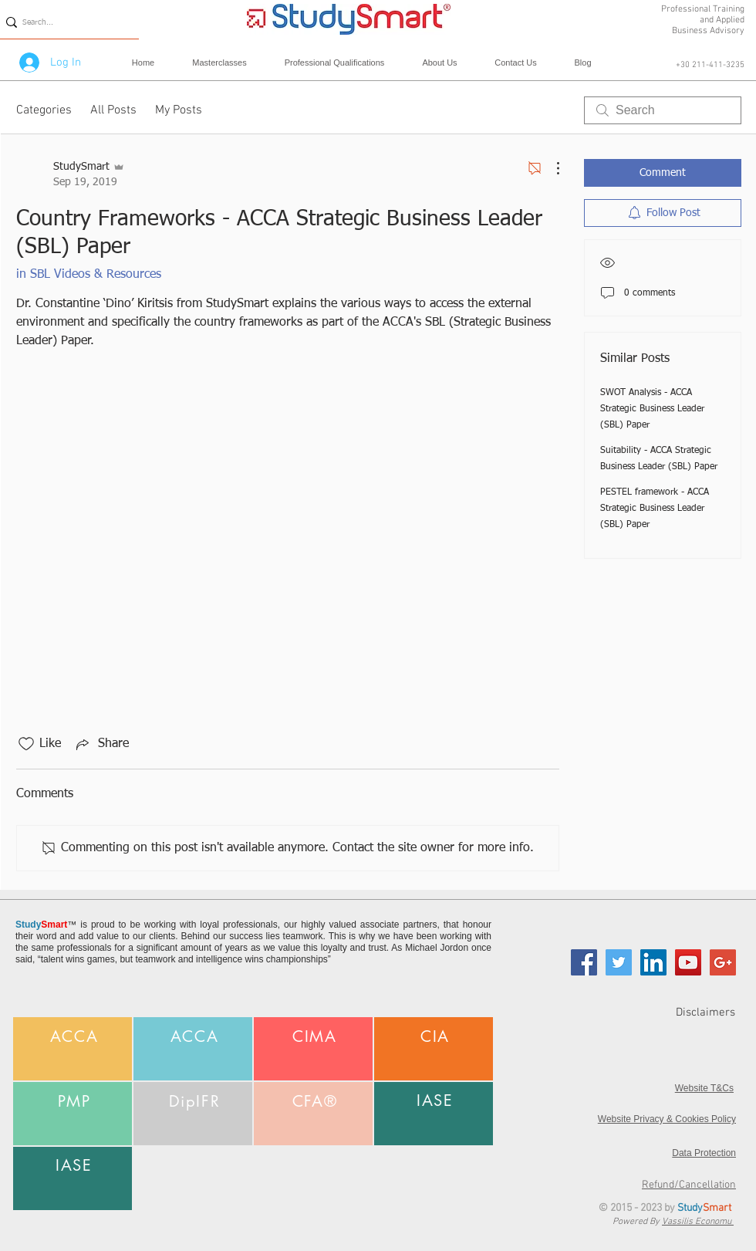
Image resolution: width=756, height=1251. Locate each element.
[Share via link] (101, 744)
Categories (44, 110)
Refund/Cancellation (689, 1185)
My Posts (178, 110)
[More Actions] (550, 168)
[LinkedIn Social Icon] (653, 962)
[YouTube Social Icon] (688, 962)
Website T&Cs (704, 1088)
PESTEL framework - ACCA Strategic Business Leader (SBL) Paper (654, 508)
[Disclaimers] (680, 1012)
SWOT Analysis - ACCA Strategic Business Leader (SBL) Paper (652, 409)
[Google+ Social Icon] (723, 962)
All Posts (113, 110)
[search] (662, 110)
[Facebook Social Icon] (584, 962)
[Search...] (64, 22)
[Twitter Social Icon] (619, 962)
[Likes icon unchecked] (26, 744)
